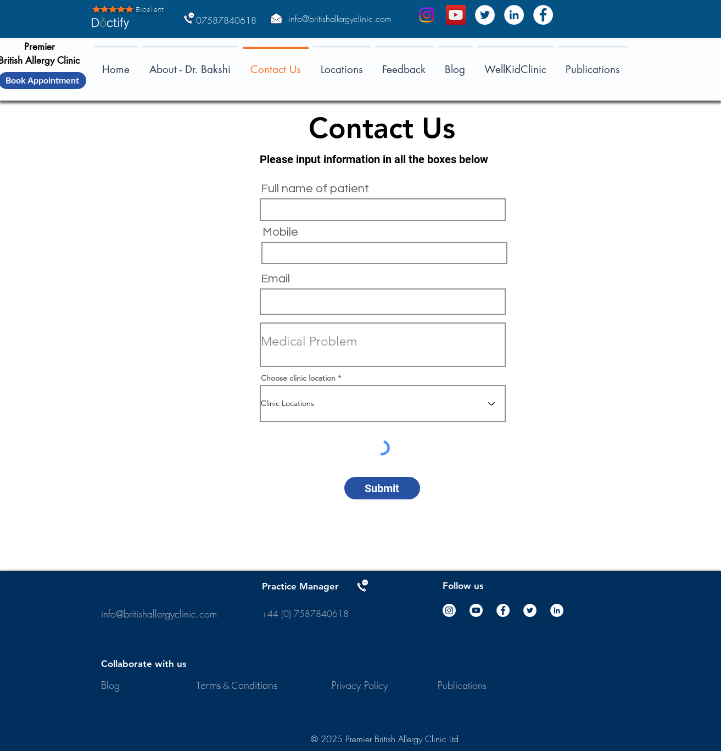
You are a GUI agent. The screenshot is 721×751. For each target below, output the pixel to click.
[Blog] (110, 685)
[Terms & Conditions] (237, 685)
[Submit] (382, 488)
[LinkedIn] (514, 15)
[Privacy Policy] (361, 685)
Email (275, 279)
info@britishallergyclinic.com (340, 19)
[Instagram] (427, 15)
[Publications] (462, 685)
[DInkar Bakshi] (456, 15)
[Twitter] (485, 15)
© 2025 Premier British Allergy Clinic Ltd (385, 739)
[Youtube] (476, 610)
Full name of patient (315, 189)
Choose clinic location (298, 378)
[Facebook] (543, 15)
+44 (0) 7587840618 (306, 614)
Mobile (280, 232)
